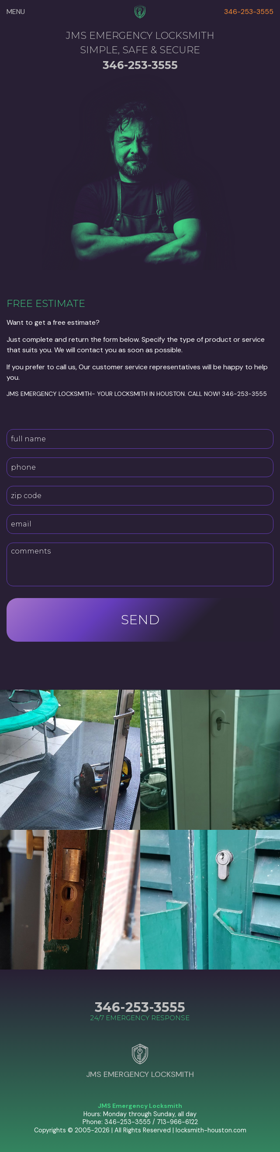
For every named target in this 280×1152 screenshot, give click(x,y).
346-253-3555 (248, 11)
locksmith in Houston (149, 394)
